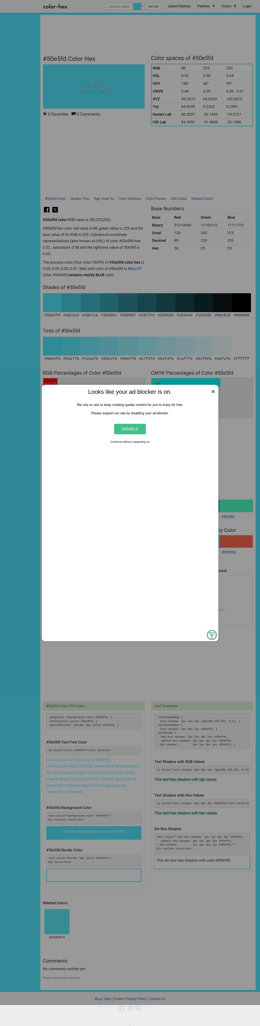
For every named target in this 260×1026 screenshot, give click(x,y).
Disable (130, 429)
